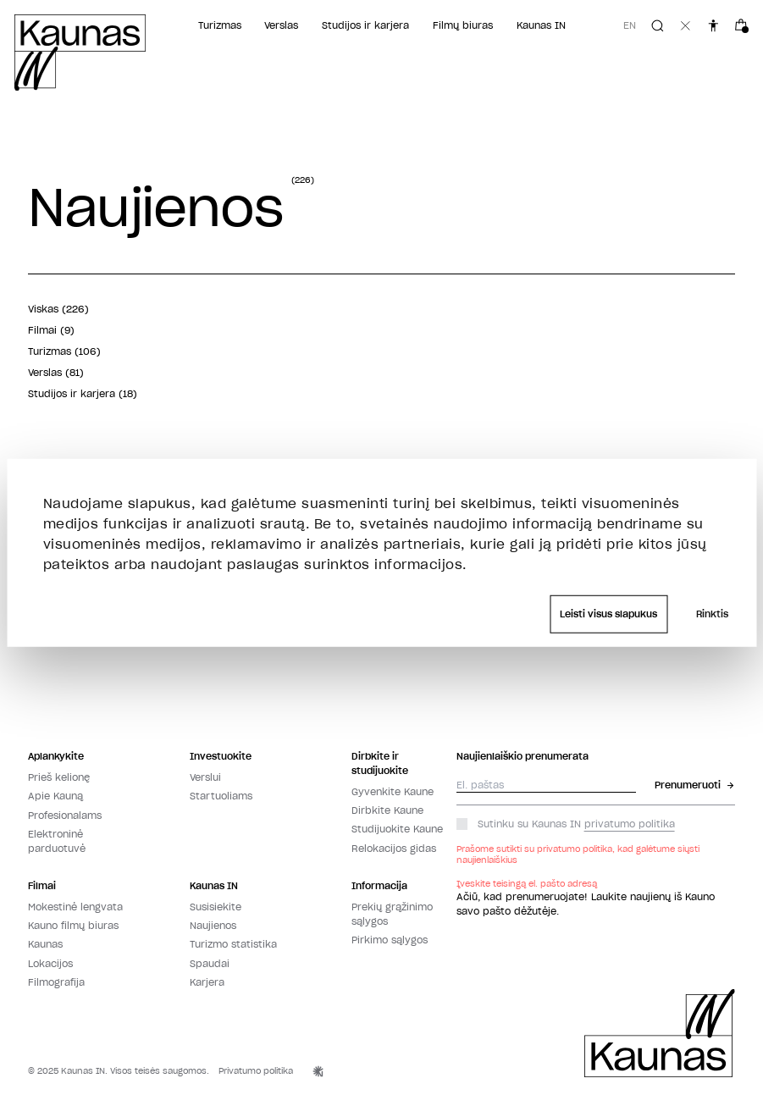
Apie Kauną (55, 796)
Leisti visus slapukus (608, 614)
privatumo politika (629, 824)
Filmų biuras (463, 25)
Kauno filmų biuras (73, 926)
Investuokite (221, 756)
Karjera (207, 982)
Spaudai (209, 964)
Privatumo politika (255, 1070)
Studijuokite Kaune (397, 829)
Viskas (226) (58, 309)
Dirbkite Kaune (387, 810)
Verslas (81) (56, 373)
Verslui (205, 777)
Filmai (42, 886)
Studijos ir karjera (365, 25)
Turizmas (219, 25)
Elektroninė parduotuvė (57, 841)
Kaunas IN (541, 25)
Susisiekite (215, 907)
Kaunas (45, 944)
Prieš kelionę (59, 777)
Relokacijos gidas (393, 848)
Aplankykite (56, 756)
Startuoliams (221, 796)
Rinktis (712, 614)
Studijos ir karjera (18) (82, 394)
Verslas (281, 25)
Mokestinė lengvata (75, 907)
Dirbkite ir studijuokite (379, 763)
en (629, 25)
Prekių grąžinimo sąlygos (392, 914)
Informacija (379, 886)
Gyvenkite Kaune (392, 792)
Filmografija (56, 982)
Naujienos (213, 926)
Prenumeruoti (695, 785)
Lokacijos (50, 964)
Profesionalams (65, 815)
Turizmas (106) (64, 351)
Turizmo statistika (233, 944)
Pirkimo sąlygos (389, 940)
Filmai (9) (51, 330)
